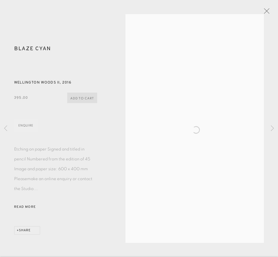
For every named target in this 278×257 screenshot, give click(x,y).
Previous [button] (5, 129)
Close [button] (268, 12)
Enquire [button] (25, 128)
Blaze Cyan (32, 51)
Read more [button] (25, 209)
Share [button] (25, 233)
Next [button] (272, 129)
